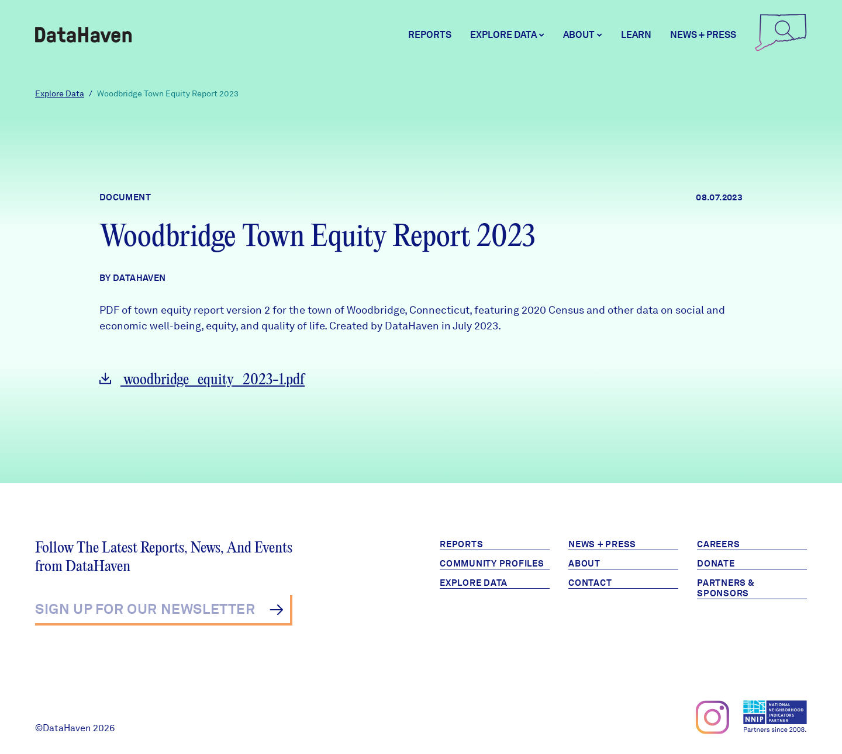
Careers (718, 544)
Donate (716, 563)
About (584, 563)
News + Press (703, 34)
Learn (636, 34)
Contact (590, 583)
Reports (429, 34)
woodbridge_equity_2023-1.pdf (202, 380)
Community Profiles (492, 563)
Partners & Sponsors (726, 588)
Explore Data (59, 93)
